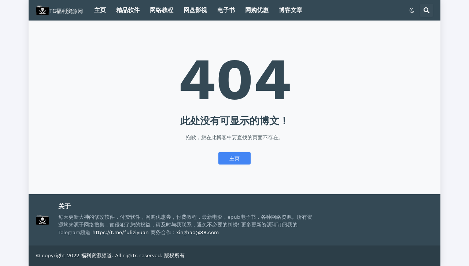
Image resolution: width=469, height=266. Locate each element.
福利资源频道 (96, 255)
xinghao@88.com (197, 232)
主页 (234, 158)
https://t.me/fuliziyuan (120, 232)
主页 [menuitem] (100, 10)
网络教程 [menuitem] (161, 10)
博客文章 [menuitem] (290, 10)
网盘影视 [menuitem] (195, 10)
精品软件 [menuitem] (128, 10)
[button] (412, 10)
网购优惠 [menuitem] (257, 10)
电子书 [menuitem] (226, 10)
